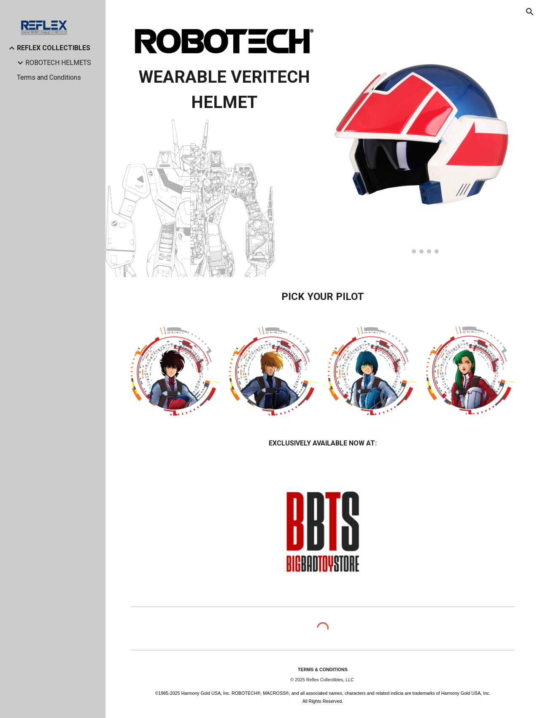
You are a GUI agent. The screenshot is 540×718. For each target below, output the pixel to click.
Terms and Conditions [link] (49, 77)
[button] (530, 12)
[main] (224, 90)
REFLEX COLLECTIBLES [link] (53, 48)
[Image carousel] (421, 139)
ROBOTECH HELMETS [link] (58, 63)
